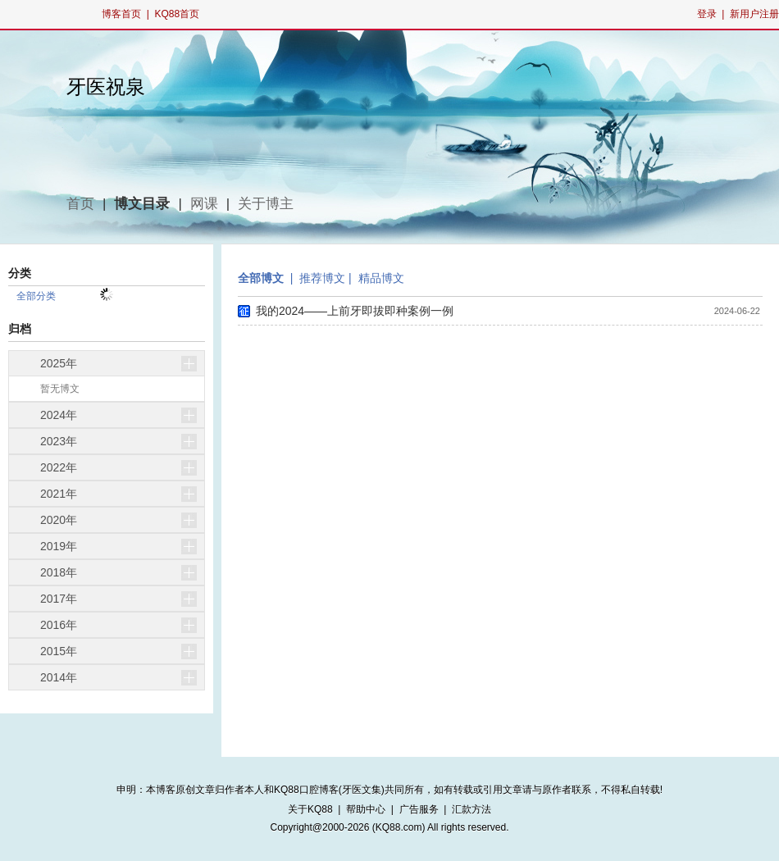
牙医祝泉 (105, 87)
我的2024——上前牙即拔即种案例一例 (354, 310)
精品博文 (381, 278)
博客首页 (121, 14)
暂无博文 (60, 388)
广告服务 (419, 809)
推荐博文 (322, 278)
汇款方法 (471, 809)
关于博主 (266, 204)
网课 (204, 204)
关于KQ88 (310, 809)
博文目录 (142, 204)
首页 (80, 204)
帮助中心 (365, 809)
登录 (707, 14)
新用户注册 (754, 14)
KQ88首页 (176, 14)
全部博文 (261, 278)
